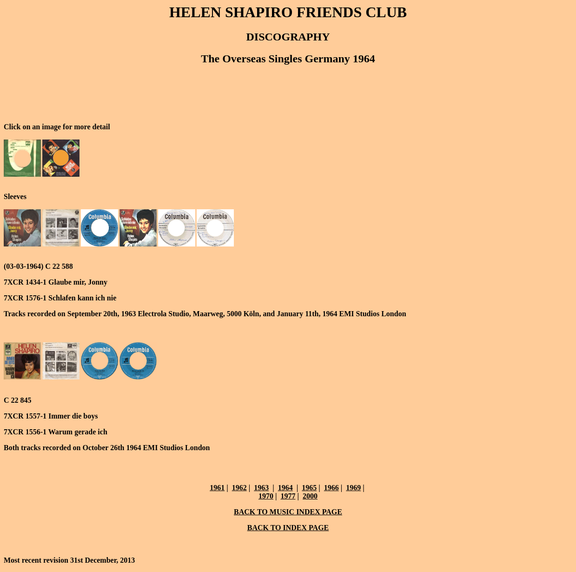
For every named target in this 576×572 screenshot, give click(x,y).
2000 (310, 496)
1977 (288, 496)
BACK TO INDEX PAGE (288, 528)
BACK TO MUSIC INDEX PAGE (288, 512)
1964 (285, 488)
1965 (309, 488)
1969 (353, 488)
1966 (331, 488)
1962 (239, 488)
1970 (265, 496)
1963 (261, 488)
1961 (217, 488)
